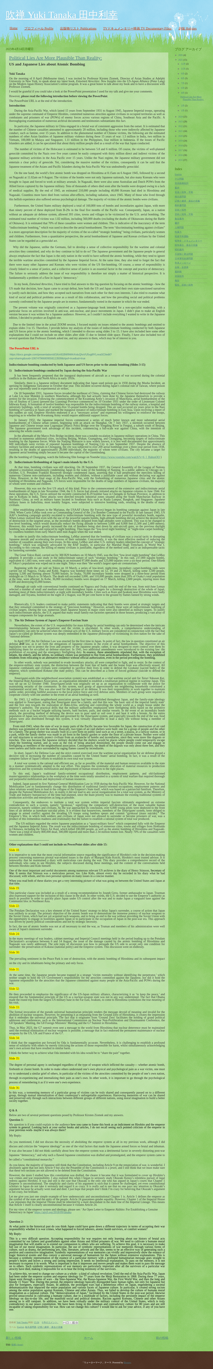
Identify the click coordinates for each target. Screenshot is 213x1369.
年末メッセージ (183, 263)
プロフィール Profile (38, 28)
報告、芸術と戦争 (184, 285)
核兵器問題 (30, 1327)
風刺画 (178, 271)
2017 (180, 150)
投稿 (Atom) (17, 1344)
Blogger (127, 1362)
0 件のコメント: (50, 1322)
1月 (183, 110)
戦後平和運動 (181, 236)
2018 (180, 145)
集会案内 (179, 219)
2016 (180, 155)
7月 (183, 83)
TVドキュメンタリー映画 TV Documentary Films (137, 28)
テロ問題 (179, 179)
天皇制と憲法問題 (184, 254)
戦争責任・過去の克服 (186, 245)
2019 (180, 141)
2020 (180, 136)
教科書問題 (180, 205)
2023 (180, 121)
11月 (183, 69)
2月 (183, 105)
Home (14, 28)
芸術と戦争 (180, 210)
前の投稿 (162, 1338)
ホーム (88, 1338)
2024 (180, 116)
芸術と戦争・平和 (184, 214)
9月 (183, 73)
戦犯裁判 (179, 249)
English (20, 1327)
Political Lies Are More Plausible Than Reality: (55, 57)
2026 (180, 55)
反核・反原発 (181, 267)
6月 (183, 88)
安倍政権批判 (181, 183)
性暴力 (178, 232)
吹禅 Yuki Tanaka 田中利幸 (62, 15)
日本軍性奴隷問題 (184, 258)
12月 (183, 64)
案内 (177, 188)
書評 (177, 223)
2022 (180, 126)
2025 (180, 60)
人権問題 (179, 227)
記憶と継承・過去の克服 (50, 1327)
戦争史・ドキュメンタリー (188, 241)
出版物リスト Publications (78, 28)
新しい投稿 (13, 1338)
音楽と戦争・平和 (184, 192)
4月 (183, 93)
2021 (180, 131)
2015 (180, 160)
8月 (183, 78)
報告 (177, 280)
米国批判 (179, 276)
